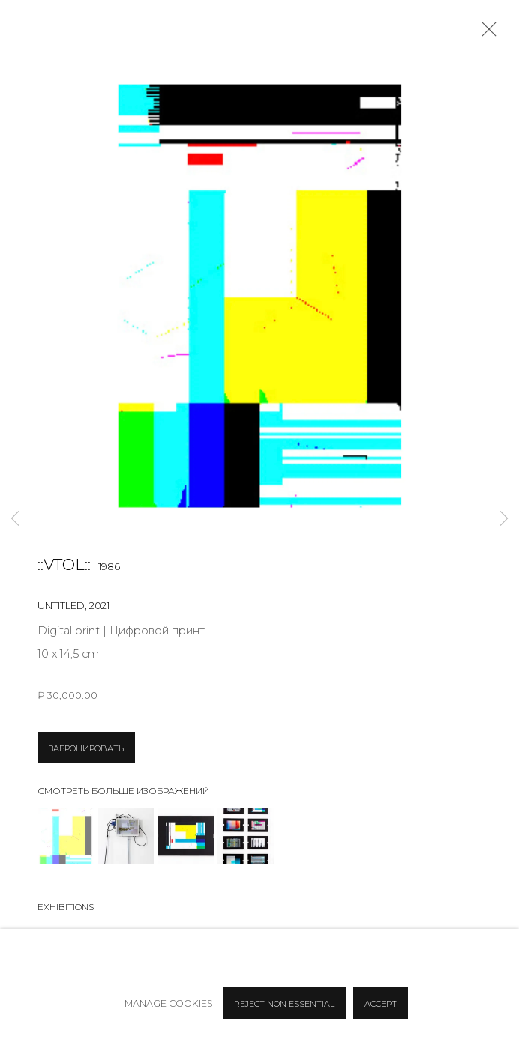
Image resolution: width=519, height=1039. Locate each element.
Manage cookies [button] (168, 1003)
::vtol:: (64, 564)
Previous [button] (15, 519)
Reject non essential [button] (284, 1004)
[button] (66, 836)
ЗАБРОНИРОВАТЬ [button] (86, 748)
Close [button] (485, 33)
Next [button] (504, 519)
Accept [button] (380, 1004)
